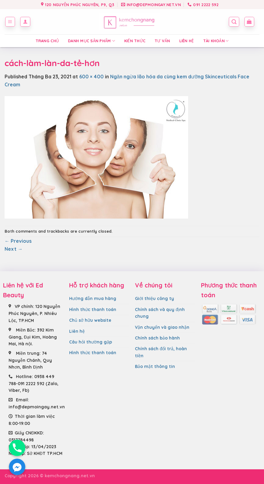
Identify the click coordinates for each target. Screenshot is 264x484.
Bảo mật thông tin (155, 366)
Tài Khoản (216, 41)
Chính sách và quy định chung (160, 313)
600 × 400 (91, 76)
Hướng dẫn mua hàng (92, 298)
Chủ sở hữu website (90, 320)
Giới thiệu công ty (154, 298)
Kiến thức (134, 40)
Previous (18, 241)
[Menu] (10, 22)
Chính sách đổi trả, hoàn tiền (161, 352)
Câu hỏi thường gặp (90, 342)
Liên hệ (186, 40)
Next (14, 249)
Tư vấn (162, 40)
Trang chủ (47, 40)
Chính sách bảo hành (157, 338)
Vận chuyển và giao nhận (162, 327)
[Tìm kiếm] (234, 22)
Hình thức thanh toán (92, 309)
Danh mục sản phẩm (91, 41)
